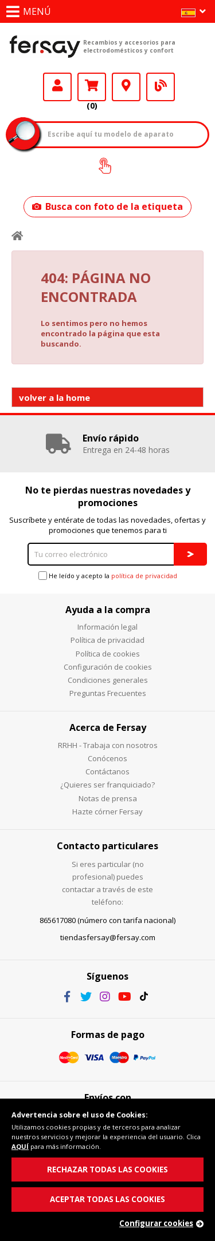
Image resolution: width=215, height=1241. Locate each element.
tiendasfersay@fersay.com (107, 937)
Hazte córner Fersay (107, 811)
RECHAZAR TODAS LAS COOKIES (107, 1169)
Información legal (107, 627)
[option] (107, 443)
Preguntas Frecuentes (107, 693)
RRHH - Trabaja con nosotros (108, 745)
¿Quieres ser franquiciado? (107, 784)
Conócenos (107, 758)
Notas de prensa (108, 798)
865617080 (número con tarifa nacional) (107, 920)
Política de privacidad (107, 640)
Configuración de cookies (108, 667)
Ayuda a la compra (107, 609)
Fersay (45, 46)
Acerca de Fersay (107, 727)
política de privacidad (144, 575)
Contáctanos (107, 771)
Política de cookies (108, 654)
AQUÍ (20, 1146)
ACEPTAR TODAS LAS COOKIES (107, 1199)
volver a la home (54, 397)
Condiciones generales (108, 680)
